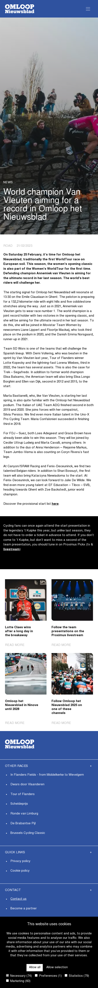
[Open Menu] (88, 9)
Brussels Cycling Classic (27, 833)
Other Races (16, 766)
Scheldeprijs (19, 804)
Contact (13, 890)
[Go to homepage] (19, 8)
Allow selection (57, 967)
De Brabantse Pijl (23, 823)
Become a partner (23, 908)
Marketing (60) (18, 981)
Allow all (34, 967)
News (8, 182)
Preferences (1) (48, 976)
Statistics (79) (77, 976)
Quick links (15, 852)
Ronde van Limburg (24, 813)
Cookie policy (20, 870)
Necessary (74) (19, 976)
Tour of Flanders (22, 794)
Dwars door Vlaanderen (27, 784)
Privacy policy (20, 861)
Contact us (18, 899)
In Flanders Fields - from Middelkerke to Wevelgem (47, 775)
